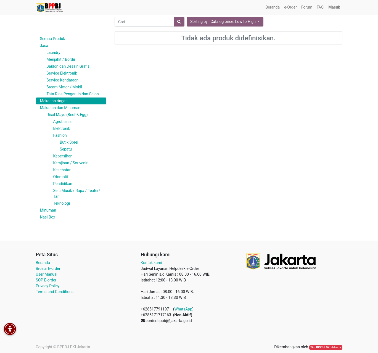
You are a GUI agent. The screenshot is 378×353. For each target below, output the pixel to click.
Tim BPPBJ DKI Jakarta (325, 347)
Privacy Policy (48, 286)
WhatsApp (183, 309)
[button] (225, 22)
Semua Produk (52, 38)
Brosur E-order (48, 268)
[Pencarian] (179, 22)
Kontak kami (151, 262)
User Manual (46, 274)
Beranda (43, 262)
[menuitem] (272, 7)
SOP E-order (46, 280)
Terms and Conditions (55, 291)
